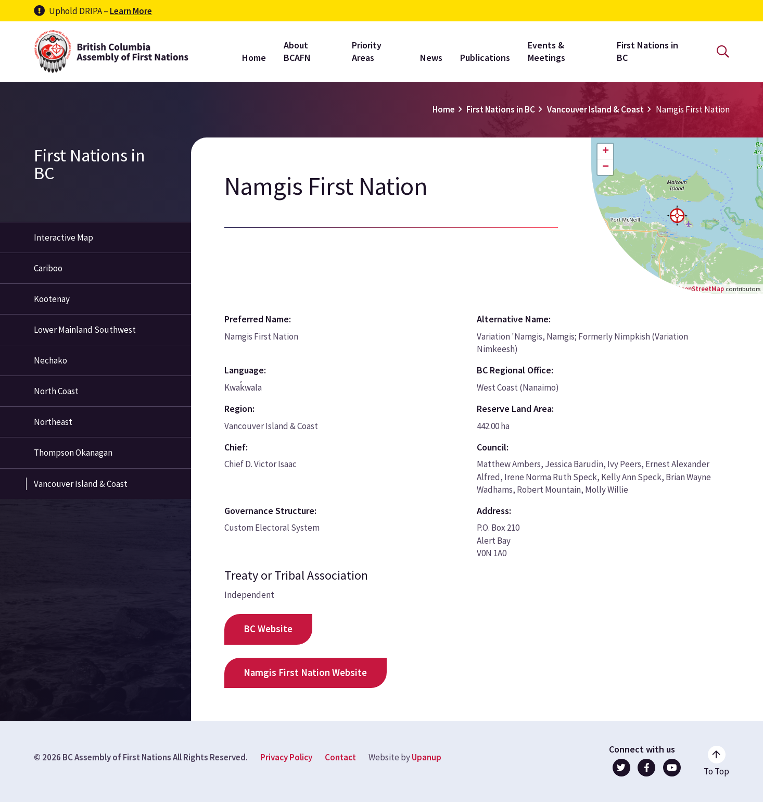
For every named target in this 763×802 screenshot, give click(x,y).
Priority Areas (367, 51)
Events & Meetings (546, 51)
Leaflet (649, 288)
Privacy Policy (286, 757)
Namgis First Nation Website (305, 673)
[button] (677, 215)
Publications (485, 58)
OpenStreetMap (700, 288)
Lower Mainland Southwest (85, 329)
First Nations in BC (647, 51)
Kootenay (52, 299)
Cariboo (48, 268)
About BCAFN (297, 51)
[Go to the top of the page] (716, 761)
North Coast (56, 391)
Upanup (426, 757)
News (431, 58)
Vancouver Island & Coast (595, 109)
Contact (340, 757)
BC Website (268, 629)
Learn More (131, 11)
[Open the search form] (723, 52)
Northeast (53, 422)
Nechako (50, 360)
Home (254, 58)
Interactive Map (63, 237)
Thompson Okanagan (73, 452)
